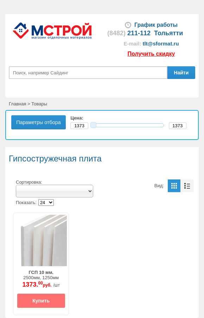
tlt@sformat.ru (161, 44)
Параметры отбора (38, 122)
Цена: (78, 118)
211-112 (129, 33)
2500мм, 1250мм (41, 275)
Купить (41, 301)
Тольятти (168, 33)
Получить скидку (151, 54)
